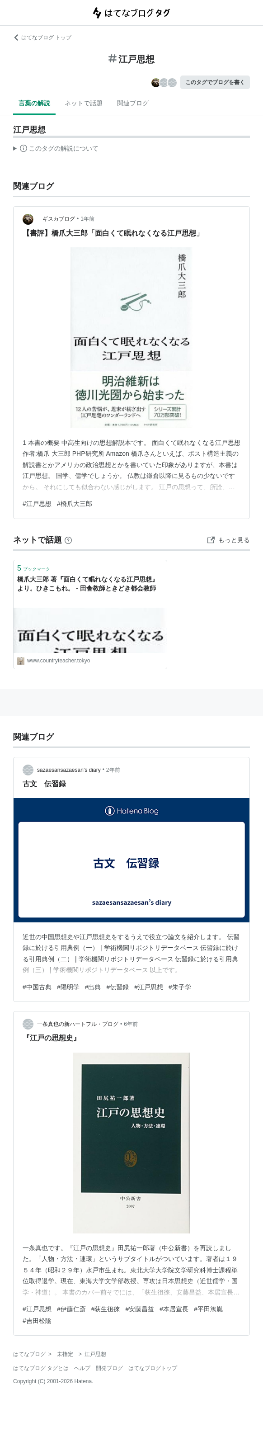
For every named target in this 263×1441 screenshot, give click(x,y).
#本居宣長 (174, 1309)
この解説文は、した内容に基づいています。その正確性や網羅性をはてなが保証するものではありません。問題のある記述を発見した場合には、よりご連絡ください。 (56, 149)
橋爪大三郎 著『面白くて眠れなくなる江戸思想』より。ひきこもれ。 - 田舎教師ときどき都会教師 (87, 584)
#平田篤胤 (208, 1309)
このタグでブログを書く (215, 82)
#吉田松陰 (37, 1320)
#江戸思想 (37, 503)
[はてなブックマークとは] (68, 539)
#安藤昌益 (139, 1309)
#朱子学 (180, 987)
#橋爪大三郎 (74, 503)
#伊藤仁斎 (71, 1309)
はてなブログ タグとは (41, 1368)
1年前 (87, 219)
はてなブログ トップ (42, 37)
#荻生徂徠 (105, 1309)
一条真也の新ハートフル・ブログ (77, 1024)
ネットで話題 (84, 103)
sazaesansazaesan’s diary (69, 770)
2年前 (113, 770)
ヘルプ (82, 1368)
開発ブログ (109, 1368)
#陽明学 (68, 987)
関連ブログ (133, 103)
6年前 (131, 1024)
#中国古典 (37, 987)
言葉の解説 (34, 103)
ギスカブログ (56, 219)
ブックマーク (33, 568)
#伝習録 (117, 987)
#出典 (93, 987)
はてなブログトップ (152, 1368)
